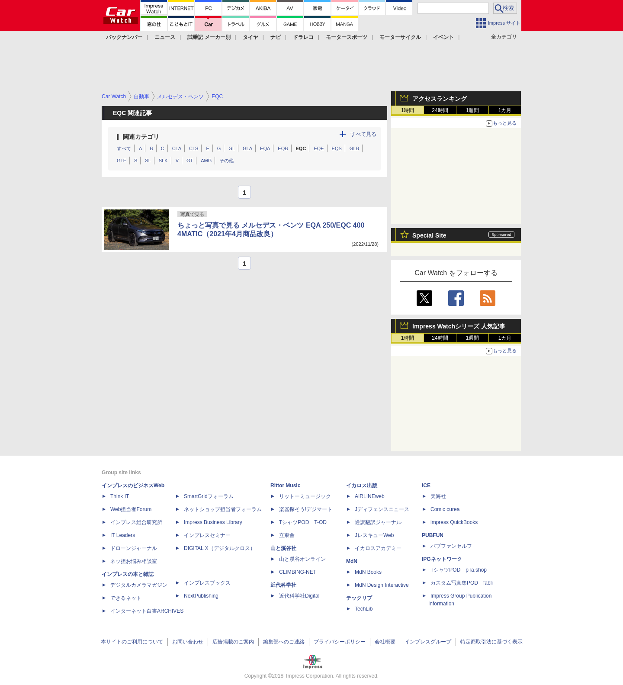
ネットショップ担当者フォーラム (223, 509)
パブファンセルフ (451, 546)
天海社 (438, 496)
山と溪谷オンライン (302, 559)
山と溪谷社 (283, 548)
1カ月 (505, 110)
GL (231, 148)
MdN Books (368, 572)
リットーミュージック (305, 496)
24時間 (440, 110)
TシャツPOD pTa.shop (458, 570)
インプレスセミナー (207, 535)
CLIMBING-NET (297, 572)
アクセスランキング (439, 98)
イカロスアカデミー (378, 548)
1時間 (407, 110)
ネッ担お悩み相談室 (133, 561)
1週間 (472, 110)
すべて (124, 148)
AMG (206, 160)
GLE (121, 160)
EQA (265, 148)
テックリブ (359, 598)
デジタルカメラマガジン (138, 585)
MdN (351, 561)
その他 (226, 160)
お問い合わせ (187, 642)
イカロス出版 (361, 485)
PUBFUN (432, 535)
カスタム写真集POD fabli (461, 583)
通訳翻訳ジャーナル (378, 522)
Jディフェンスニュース (382, 509)
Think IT (119, 496)
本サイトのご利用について (132, 642)
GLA (247, 148)
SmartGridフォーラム (209, 496)
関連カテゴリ (141, 137)
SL (148, 160)
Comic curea (444, 509)
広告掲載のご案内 (233, 642)
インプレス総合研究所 (136, 522)
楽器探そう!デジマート (305, 509)
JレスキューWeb (374, 535)
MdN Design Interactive (382, 585)
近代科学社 (283, 585)
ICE (426, 485)
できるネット (125, 598)
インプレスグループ (428, 642)
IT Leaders (122, 535)
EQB (283, 148)
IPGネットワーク (442, 559)
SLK (163, 160)
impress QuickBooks (454, 522)
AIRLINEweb (370, 496)
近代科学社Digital (299, 596)
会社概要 (385, 642)
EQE (319, 148)
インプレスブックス (207, 583)
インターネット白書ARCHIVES (146, 611)
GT (189, 160)
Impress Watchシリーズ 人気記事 (458, 326)
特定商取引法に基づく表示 (491, 642)
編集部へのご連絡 (284, 642)
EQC (301, 148)
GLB (354, 148)
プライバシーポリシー (340, 642)
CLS (193, 148)
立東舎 (287, 535)
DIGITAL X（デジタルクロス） (219, 548)
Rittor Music (285, 485)
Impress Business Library (213, 522)
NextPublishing (201, 596)
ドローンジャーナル (133, 548)
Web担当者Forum (130, 509)
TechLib (364, 609)
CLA (176, 148)
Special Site (429, 235)
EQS (337, 148)
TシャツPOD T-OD (303, 522)
